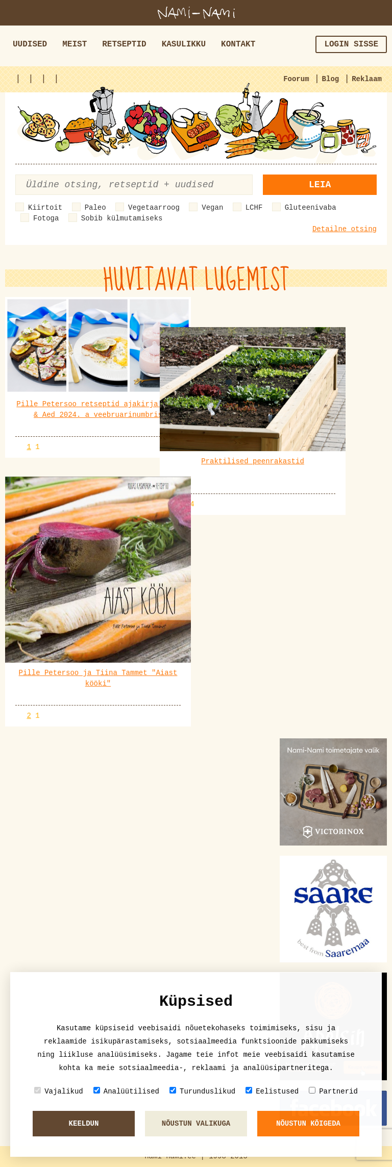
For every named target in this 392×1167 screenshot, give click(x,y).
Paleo (95, 208)
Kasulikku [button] (184, 44)
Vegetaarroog (154, 208)
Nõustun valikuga (196, 1124)
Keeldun (84, 1124)
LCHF (254, 208)
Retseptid (124, 44)
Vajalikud (58, 1091)
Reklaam (367, 79)
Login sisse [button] (351, 44)
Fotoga (46, 218)
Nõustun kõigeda (308, 1124)
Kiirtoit (45, 208)
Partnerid (333, 1091)
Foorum (296, 79)
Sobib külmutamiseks (122, 218)
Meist (74, 44)
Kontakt (238, 44)
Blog (330, 79)
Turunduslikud (202, 1091)
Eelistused (272, 1091)
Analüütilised (126, 1091)
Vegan (212, 208)
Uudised (30, 44)
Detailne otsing (344, 229)
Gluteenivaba (310, 208)
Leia (320, 185)
